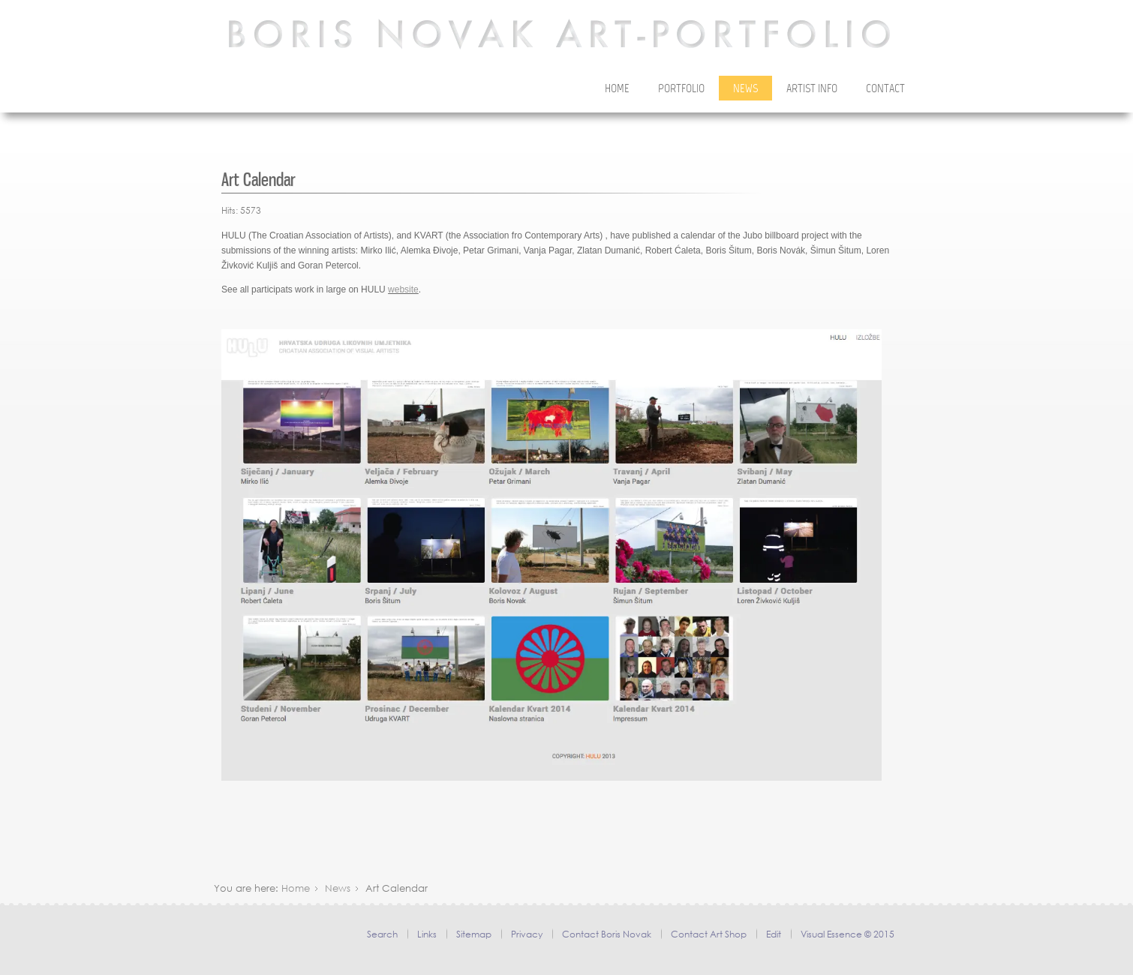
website (403, 289)
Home (617, 89)
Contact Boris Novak (606, 934)
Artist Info (811, 89)
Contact (885, 89)
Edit (773, 934)
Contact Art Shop (709, 934)
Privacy (526, 934)
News (745, 89)
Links (427, 934)
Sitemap (473, 934)
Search (382, 934)
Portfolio (681, 89)
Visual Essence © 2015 (847, 934)
